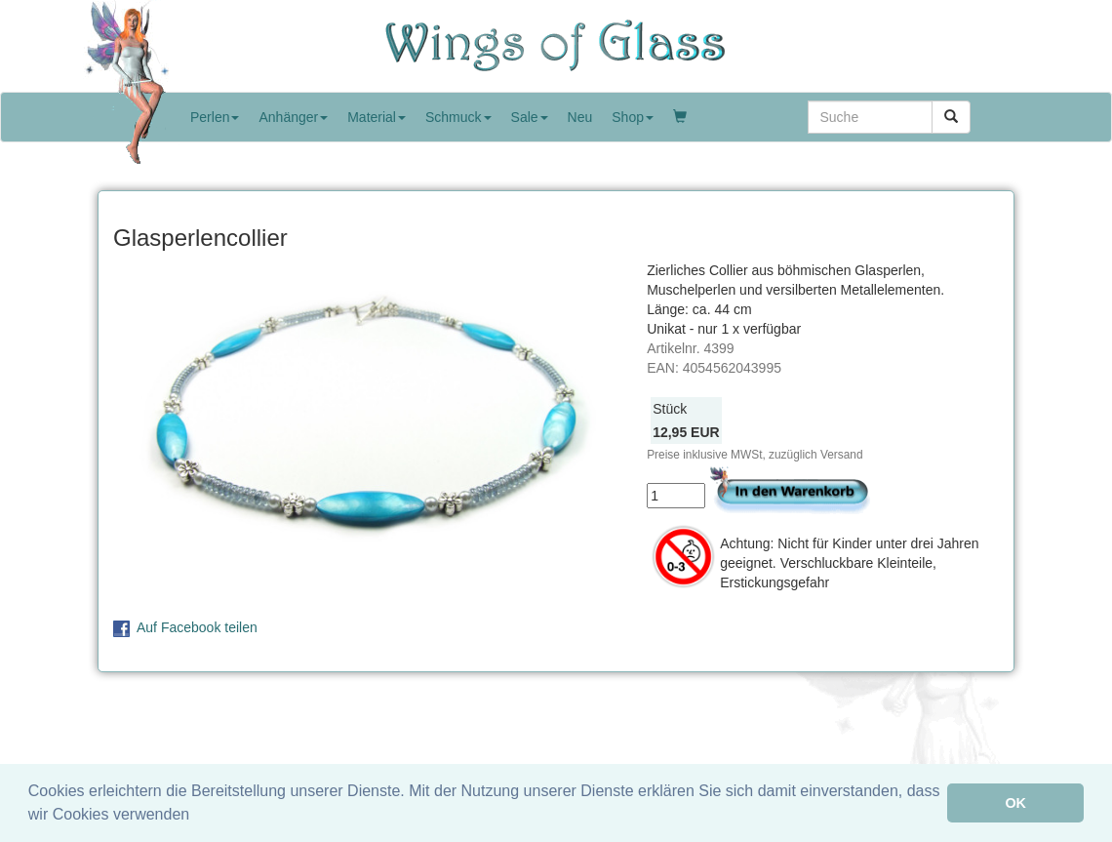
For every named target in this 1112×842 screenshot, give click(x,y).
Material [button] (376, 117)
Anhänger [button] (293, 117)
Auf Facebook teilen (197, 627)
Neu (580, 117)
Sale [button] (529, 117)
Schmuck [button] (458, 117)
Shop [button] (633, 117)
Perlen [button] (214, 117)
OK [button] (1015, 803)
